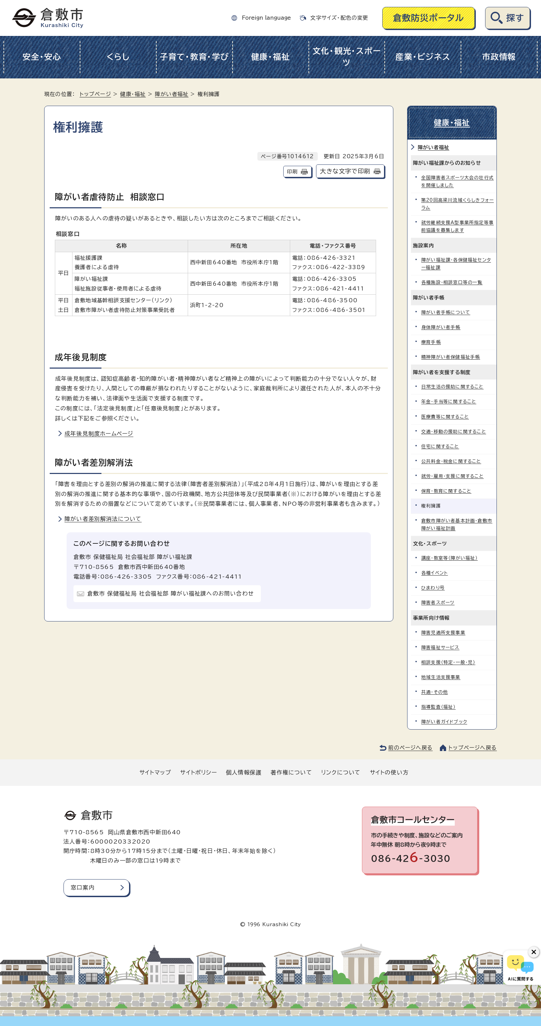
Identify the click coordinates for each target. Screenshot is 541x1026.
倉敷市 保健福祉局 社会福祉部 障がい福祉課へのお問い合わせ (170, 593)
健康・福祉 (270, 57)
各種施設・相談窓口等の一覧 (452, 282)
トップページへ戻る (473, 747)
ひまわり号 (433, 588)
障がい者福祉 (171, 94)
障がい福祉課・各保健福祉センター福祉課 (456, 264)
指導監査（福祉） (438, 707)
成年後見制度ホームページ (99, 433)
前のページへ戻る (410, 747)
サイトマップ (155, 772)
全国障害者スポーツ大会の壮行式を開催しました (457, 181)
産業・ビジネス (422, 57)
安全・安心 (41, 57)
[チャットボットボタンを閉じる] (533, 952)
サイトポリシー (198, 772)
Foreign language (266, 17)
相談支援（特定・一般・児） (448, 662)
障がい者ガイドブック (444, 722)
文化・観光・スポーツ (347, 57)
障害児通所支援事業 (443, 632)
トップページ (95, 94)
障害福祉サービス (440, 647)
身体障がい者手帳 (441, 327)
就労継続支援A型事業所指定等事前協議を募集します (457, 226)
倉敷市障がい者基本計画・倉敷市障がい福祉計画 (456, 525)
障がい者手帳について (445, 312)
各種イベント (434, 573)
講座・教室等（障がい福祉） (449, 558)
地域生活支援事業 (441, 677)
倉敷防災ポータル (428, 17)
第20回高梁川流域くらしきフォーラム (457, 204)
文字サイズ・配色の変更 (339, 17)
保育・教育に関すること (446, 491)
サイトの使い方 (389, 772)
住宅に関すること (440, 446)
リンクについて (341, 772)
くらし (118, 57)
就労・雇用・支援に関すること (452, 476)
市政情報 (499, 57)
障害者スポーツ (437, 602)
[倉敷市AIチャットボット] (520, 967)
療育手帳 (431, 342)
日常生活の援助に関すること (452, 386)
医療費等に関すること (445, 417)
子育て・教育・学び (194, 57)
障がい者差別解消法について (103, 519)
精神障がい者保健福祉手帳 (450, 357)
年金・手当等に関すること (448, 401)
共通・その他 (434, 692)
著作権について (291, 772)
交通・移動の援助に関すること (453, 431)
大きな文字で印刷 (345, 171)
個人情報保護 (244, 772)
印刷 (292, 171)
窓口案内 (83, 887)
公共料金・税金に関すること (451, 461)
